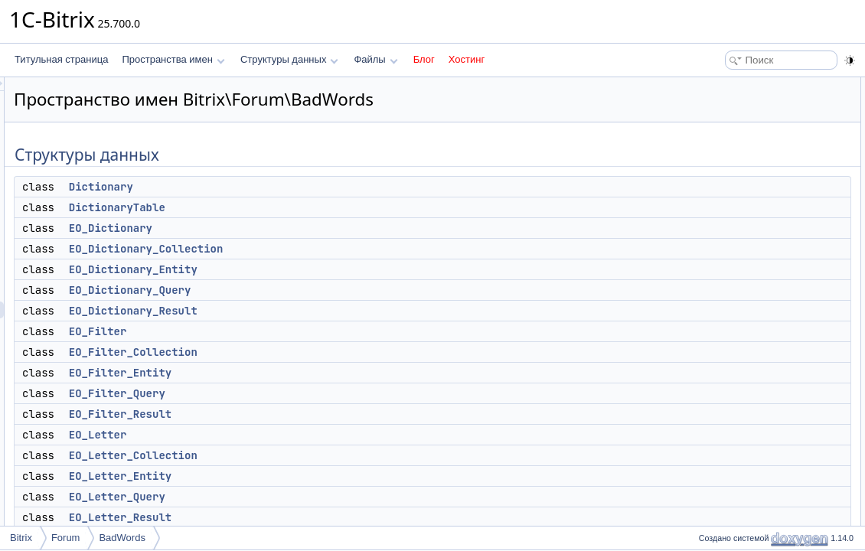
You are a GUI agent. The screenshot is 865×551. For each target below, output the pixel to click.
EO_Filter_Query (308, 393)
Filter (717, 388)
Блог (424, 59)
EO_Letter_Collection (324, 455)
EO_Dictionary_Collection (337, 249)
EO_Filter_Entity (311, 373)
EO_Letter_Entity (311, 476)
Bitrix (21, 537)
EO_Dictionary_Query (321, 290)
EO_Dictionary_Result (324, 311)
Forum (65, 537)
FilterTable (728, 405)
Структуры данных (289, 59)
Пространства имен (173, 59)
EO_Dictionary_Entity (324, 269)
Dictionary (292, 187)
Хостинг (467, 59)
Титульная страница (61, 59)
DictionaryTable (308, 207)
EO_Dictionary (302, 228)
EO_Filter (289, 331)
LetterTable (729, 422)
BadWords (122, 537)
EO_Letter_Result (311, 517)
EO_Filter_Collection (324, 352)
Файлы (375, 59)
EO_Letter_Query (308, 497)
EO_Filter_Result (311, 414)
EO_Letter (289, 435)
